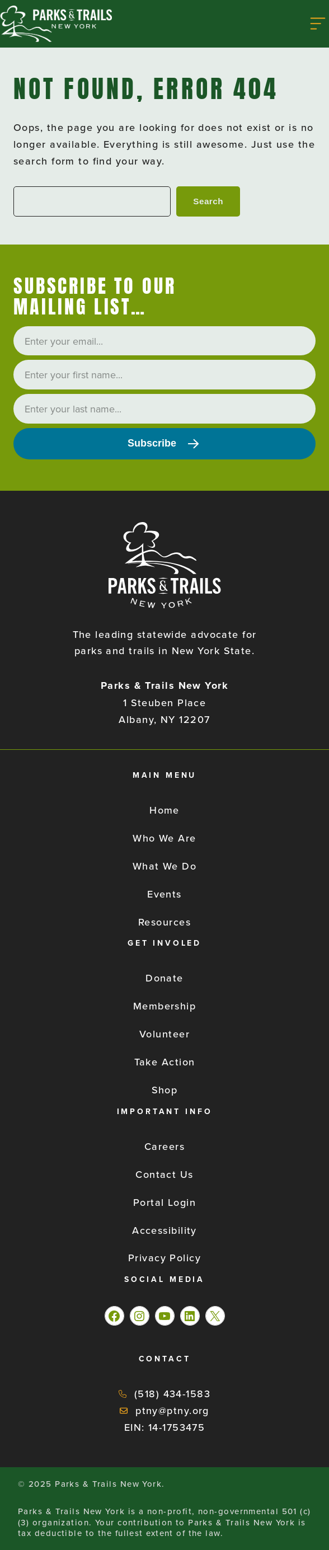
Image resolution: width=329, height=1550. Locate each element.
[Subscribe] (164, 443)
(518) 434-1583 (172, 1394)
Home (164, 810)
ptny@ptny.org (172, 1410)
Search (208, 201)
